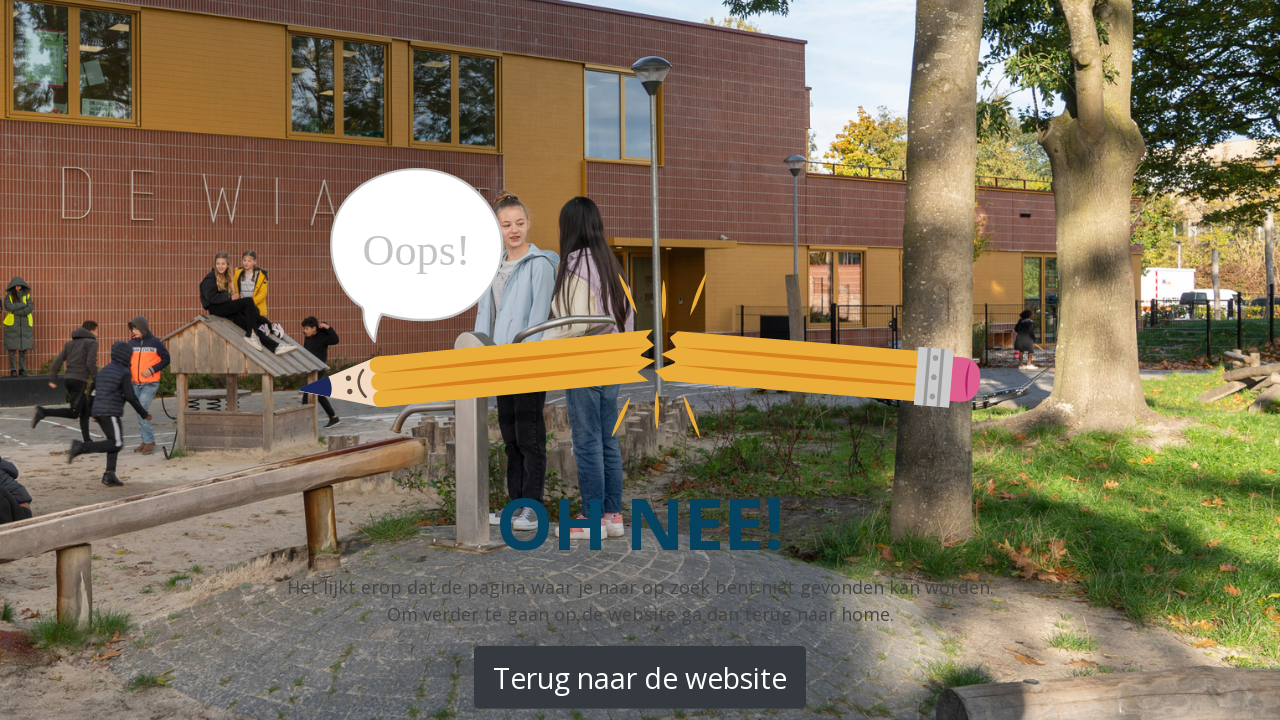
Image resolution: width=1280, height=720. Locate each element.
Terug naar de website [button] (640, 677)
